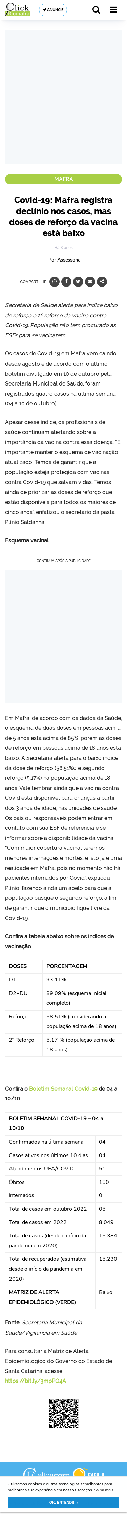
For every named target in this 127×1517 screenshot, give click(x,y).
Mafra (63, 179)
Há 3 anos (63, 247)
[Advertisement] (63, 97)
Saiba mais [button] (103, 1490)
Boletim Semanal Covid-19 (63, 1089)
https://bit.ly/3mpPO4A (35, 1381)
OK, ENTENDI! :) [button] (63, 1502)
